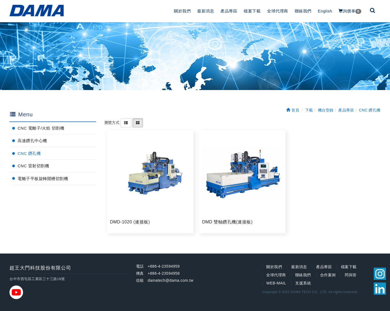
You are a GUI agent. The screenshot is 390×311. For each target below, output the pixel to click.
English (325, 11)
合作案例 (328, 275)
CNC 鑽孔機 (29, 153)
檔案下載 (252, 11)
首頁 (292, 110)
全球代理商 (277, 11)
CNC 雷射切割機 (33, 165)
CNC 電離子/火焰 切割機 (41, 128)
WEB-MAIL (276, 283)
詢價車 (350, 11)
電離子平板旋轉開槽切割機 (43, 178)
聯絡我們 (303, 11)
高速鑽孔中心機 (32, 140)
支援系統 (303, 283)
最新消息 (205, 11)
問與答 (351, 275)
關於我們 (182, 11)
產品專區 (228, 11)
